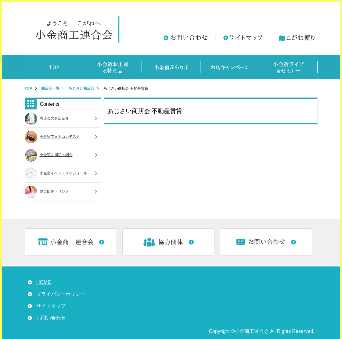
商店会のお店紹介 (54, 118)
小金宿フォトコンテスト (60, 136)
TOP (28, 88)
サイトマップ (51, 306)
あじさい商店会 (81, 88)
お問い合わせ (51, 317)
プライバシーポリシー (60, 294)
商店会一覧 (50, 88)
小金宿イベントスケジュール (63, 173)
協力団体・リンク (54, 191)
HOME (43, 282)
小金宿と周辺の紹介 (56, 155)
